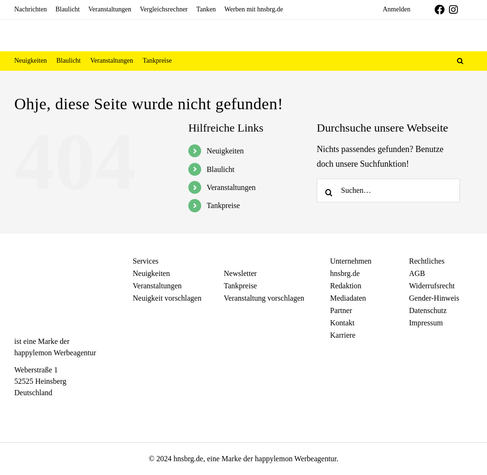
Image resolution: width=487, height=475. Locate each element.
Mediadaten (348, 298)
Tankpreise (223, 205)
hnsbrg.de (345, 273)
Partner (341, 310)
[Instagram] (36, 410)
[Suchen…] (388, 190)
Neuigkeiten (225, 151)
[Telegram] (53, 410)
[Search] (329, 190)
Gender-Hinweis (434, 298)
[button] (460, 60)
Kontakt (342, 323)
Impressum (426, 323)
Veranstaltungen (230, 187)
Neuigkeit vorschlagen (167, 298)
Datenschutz (428, 310)
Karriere (342, 335)
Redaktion (345, 286)
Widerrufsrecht (432, 286)
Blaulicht (220, 169)
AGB (417, 273)
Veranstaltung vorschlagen (264, 298)
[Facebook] (19, 410)
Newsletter (240, 273)
